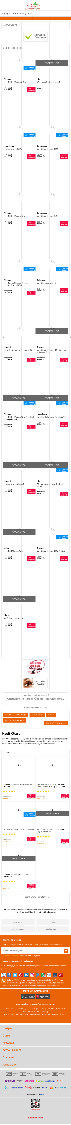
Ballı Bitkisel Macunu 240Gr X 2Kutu (51, 551)
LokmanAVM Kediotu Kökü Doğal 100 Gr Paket (17, 785)
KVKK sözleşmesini (12, 955)
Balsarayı (41, 280)
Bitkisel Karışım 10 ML (13, 149)
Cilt (17, 16)
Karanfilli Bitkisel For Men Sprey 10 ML (18, 351)
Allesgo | (47, 1014)
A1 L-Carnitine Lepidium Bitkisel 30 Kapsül (50, 485)
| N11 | (7, 1008)
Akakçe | (56, 1014)
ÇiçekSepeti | (31, 1008)
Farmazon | (36, 1014)
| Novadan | (10, 1014)
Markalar (6, 16)
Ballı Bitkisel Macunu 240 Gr (15, 82)
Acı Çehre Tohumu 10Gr (14, 618)
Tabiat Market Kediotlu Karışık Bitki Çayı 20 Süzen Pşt (51, 830)
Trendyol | (61, 1008)
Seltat (6, 548)
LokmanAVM (18, 929)
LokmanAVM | (18, 1008)
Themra (7, 79)
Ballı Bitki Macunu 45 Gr (13, 551)
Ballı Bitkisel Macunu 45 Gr (47, 216)
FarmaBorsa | (23, 1014)
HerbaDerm (42, 414)
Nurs (6, 615)
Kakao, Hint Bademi (14, 720)
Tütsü (27, 16)
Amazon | (51, 1008)
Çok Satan (40, 16)
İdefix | (63, 1014)
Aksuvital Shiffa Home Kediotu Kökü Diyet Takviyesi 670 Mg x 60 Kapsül (51, 785)
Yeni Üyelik (30, 912)
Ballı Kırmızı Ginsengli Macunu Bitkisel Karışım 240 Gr (16, 284)
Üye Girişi (44, 912)
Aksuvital (18, 922)
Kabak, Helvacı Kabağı (15, 714)
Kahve (51, 714)
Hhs (38, 79)
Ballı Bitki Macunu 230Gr (46, 283)
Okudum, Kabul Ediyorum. (21, 955)
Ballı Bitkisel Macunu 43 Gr (15, 216)
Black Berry (9, 146)
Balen (53, 922)
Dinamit (7, 347)
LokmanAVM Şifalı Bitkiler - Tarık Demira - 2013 (16, 875)
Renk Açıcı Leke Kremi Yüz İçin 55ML (51, 417)
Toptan (53, 16)
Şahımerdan (42, 146)
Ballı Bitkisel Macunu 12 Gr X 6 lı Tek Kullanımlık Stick (51, 351)
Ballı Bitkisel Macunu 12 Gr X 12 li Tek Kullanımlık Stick (19, 418)
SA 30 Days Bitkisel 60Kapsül (48, 82)
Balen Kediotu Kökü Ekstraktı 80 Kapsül (18, 829)
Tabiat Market (53, 929)
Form (64, 16)
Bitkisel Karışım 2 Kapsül (14, 484)
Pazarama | (42, 1011)
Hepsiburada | (30, 1011)
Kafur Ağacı (37, 714)
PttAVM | (41, 1008)
